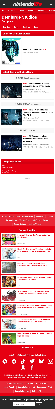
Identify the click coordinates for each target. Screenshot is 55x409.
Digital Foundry (9, 387)
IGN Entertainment (34, 375)
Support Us (40, 216)
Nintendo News (24, 387)
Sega (52, 121)
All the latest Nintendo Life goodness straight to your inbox (27, 399)
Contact (50, 216)
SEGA (24, 52)
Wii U (41, 92)
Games (16, 27)
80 (19, 123)
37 (19, 149)
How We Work (27, 216)
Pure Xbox (29, 383)
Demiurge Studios (19, 17)
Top (4, 216)
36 (19, 97)
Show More (27, 348)
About (11, 216)
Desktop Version (35, 224)
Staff (18, 216)
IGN (33, 387)
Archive (46, 220)
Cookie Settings (20, 224)
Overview (6, 27)
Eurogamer (41, 387)
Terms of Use (24, 220)
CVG (33, 391)
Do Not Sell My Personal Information (34, 377)
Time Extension (42, 383)
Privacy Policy (11, 220)
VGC (50, 387)
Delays (47, 121)
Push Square (18, 383)
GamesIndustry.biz (22, 391)
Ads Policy (36, 220)
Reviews (26, 27)
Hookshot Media (15, 375)
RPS (39, 391)
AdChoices (17, 377)
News (36, 27)
